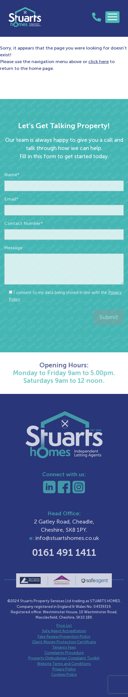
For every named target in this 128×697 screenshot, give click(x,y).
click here (98, 61)
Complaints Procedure (64, 653)
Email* (11, 211)
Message (13, 260)
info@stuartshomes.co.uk (67, 538)
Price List (64, 625)
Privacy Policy (64, 669)
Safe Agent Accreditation (64, 631)
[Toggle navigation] (112, 17)
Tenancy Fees (64, 647)
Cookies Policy (64, 674)
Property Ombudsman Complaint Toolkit (64, 658)
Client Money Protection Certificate (64, 642)
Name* (12, 187)
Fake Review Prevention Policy (64, 636)
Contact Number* (23, 235)
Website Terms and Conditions (64, 664)
